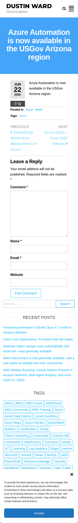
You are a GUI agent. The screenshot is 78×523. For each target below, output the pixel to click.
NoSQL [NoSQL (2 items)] (52, 455)
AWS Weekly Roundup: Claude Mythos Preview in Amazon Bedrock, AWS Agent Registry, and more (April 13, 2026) (37, 375)
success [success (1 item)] (45, 468)
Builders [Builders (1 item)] (10, 429)
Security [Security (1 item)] (60, 461)
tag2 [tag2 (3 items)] (68, 468)
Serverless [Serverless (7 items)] (29, 468)
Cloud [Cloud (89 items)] (44, 429)
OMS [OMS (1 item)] (64, 455)
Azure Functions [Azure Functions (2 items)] (46, 416)
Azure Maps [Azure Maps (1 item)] (13, 422)
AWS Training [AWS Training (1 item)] (41, 409)
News (38, 109)
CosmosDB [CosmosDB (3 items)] (12, 442)
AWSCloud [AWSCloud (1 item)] (53, 403)
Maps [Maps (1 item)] (55, 448)
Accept (39, 513)
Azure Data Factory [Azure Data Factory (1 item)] (18, 416)
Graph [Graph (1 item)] (66, 442)
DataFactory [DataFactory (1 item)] (32, 442)
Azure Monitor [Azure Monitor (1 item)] (34, 422)
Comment (19, 187)
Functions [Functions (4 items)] (51, 442)
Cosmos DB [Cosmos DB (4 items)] (60, 435)
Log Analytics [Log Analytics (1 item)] (38, 448)
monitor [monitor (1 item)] (26, 455)
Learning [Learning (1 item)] (19, 448)
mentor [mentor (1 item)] (67, 448)
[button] (72, 474)
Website (16, 275)
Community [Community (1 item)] (40, 435)
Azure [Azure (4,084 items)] (59, 409)
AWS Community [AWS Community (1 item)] (16, 409)
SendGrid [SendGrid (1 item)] (11, 468)
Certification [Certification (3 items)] (28, 429)
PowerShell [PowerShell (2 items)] (12, 461)
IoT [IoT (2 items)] (7, 448)
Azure (29, 109)
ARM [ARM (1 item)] (8, 403)
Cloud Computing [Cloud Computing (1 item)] (17, 435)
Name (16, 241)
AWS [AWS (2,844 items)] (18, 403)
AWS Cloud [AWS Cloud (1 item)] (34, 403)
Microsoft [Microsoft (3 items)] (11, 455)
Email (15, 258)
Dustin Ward (29, 6)
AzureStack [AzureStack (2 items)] (56, 422)
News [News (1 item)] (39, 455)
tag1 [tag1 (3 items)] (58, 468)
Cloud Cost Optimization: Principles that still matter (38, 339)
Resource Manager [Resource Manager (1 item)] (37, 461)
